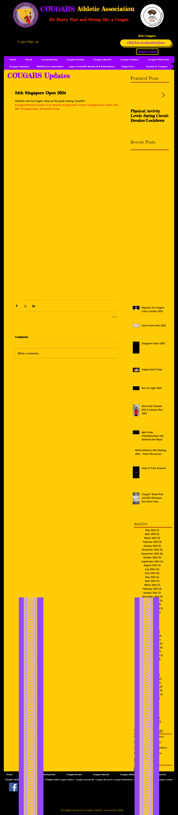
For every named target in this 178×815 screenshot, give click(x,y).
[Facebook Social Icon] (13, 787)
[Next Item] (163, 95)
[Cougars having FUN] (85, 780)
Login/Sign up (28, 41)
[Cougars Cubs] (52, 780)
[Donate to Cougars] (156, 66)
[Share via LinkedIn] (33, 306)
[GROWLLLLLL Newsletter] (50, 66)
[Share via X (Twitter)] (25, 306)
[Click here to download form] (145, 42)
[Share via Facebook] (16, 306)
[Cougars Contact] (147, 51)
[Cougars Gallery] (66, 780)
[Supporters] (128, 66)
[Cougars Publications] (123, 780)
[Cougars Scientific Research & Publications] (91, 66)
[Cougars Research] (104, 780)
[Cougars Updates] (19, 66)
